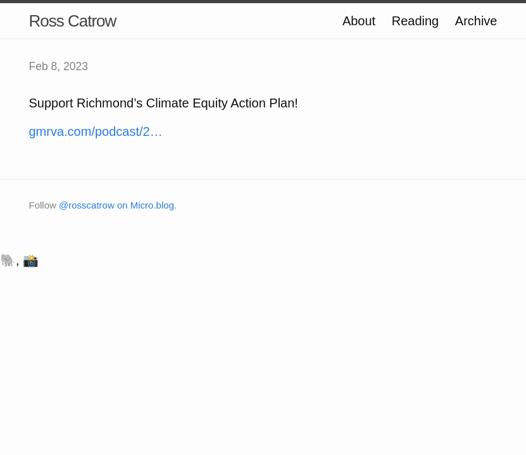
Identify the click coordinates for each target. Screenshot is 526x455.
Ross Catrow (72, 20)
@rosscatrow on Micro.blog (116, 205)
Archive (476, 21)
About (358, 21)
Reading (415, 21)
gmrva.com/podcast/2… (96, 131)
